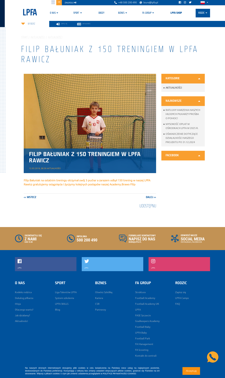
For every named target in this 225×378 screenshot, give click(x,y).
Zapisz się (180, 292)
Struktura (140, 292)
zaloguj (70, 2)
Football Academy (145, 298)
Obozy (101, 13)
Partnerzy (100, 309)
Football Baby (142, 326)
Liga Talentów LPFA (66, 292)
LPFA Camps (182, 298)
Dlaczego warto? (24, 309)
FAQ (177, 303)
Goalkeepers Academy (147, 321)
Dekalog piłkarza (24, 298)
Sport (76, 13)
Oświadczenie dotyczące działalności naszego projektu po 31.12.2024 (182, 138)
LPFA (138, 309)
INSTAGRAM (186, 242)
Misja (18, 303)
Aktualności (174, 87)
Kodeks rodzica (23, 292)
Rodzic (201, 13)
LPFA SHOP (176, 13)
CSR (97, 303)
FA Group (147, 13)
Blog (57, 309)
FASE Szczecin (143, 315)
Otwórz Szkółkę (103, 292)
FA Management (144, 344)
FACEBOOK (197, 242)
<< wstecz (30, 197)
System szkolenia (64, 298)
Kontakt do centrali (146, 355)
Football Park (142, 338)
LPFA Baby (141, 332)
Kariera (99, 298)
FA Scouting (141, 349)
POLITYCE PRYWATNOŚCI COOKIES (119, 373)
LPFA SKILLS (61, 303)
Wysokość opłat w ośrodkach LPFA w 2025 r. (182, 126)
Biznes (121, 13)
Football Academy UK (147, 303)
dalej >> (151, 197)
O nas (53, 13)
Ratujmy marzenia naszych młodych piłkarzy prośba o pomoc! (183, 114)
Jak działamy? (22, 315)
